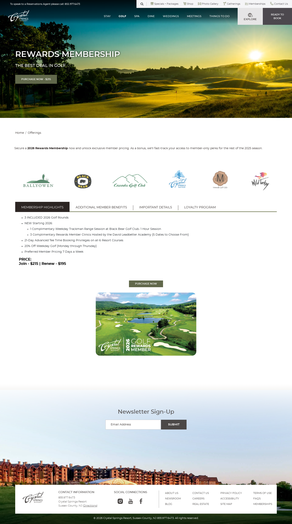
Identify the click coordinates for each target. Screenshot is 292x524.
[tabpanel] (146, 241)
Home (19, 133)
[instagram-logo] (120, 501)
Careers (198, 498)
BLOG (168, 504)
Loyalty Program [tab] (200, 207)
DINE (151, 16)
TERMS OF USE (262, 493)
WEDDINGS (171, 16)
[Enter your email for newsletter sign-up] (133, 424)
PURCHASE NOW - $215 (36, 79)
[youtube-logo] (130, 501)
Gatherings (233, 4)
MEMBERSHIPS (262, 504)
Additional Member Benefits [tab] (101, 207)
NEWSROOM (173, 498)
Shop (190, 4)
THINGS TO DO (219, 16)
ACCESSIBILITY (229, 498)
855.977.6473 (72, 4)
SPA (137, 16)
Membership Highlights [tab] (42, 207)
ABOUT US (171, 493)
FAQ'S (257, 498)
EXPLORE (250, 17)
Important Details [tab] (155, 207)
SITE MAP (226, 504)
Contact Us (281, 4)
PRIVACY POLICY (231, 493)
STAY (107, 16)
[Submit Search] (174, 424)
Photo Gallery (210, 4)
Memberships (257, 4)
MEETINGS (194, 16)
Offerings (34, 133)
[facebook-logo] (141, 501)
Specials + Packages (166, 4)
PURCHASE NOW (146, 284)
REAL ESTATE (200, 504)
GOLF (122, 16)
